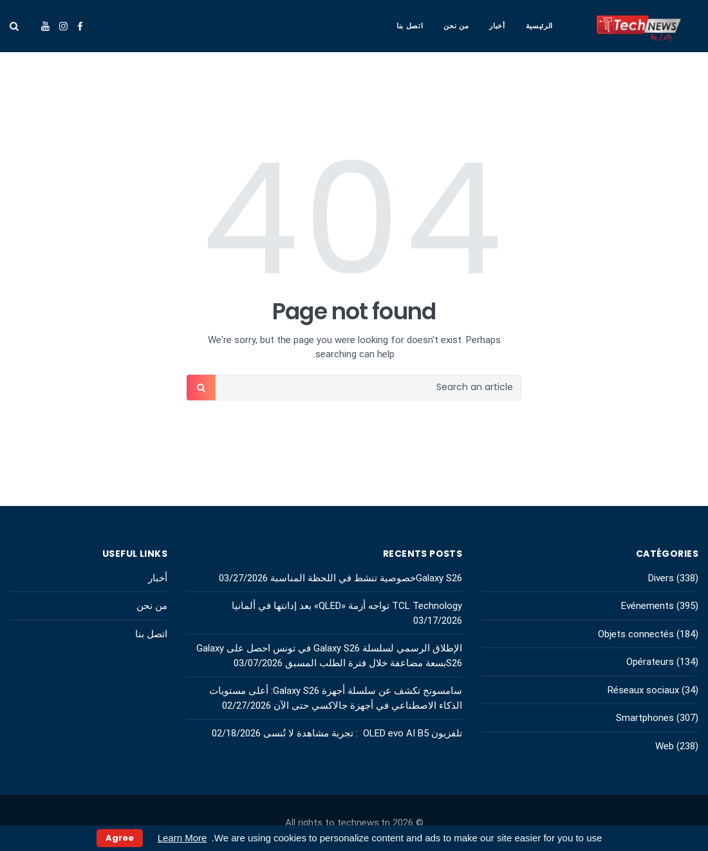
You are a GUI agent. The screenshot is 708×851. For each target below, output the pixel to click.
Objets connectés (636, 634)
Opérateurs (650, 662)
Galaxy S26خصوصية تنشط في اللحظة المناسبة (366, 578)
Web (664, 746)
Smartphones (645, 718)
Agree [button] (120, 838)
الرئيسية (539, 26)
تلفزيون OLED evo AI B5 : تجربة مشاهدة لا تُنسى (362, 733)
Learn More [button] (182, 837)
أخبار (497, 26)
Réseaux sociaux (643, 690)
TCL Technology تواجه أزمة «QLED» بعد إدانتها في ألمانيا (345, 606)
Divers (661, 578)
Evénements (647, 606)
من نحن (456, 26)
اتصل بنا (409, 26)
